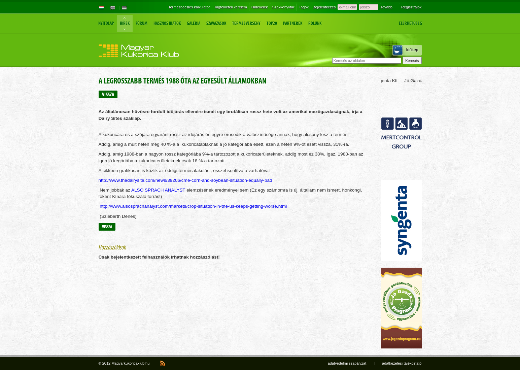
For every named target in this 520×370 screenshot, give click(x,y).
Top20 (272, 23)
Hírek (125, 23)
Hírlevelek (259, 7)
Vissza (108, 94)
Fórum (141, 23)
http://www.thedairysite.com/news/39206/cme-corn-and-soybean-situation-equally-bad (185, 180)
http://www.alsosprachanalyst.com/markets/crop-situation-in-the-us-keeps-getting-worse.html (193, 206)
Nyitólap (106, 23)
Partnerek (292, 23)
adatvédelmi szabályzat (347, 363)
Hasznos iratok (167, 23)
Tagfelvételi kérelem (230, 7)
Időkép (412, 49)
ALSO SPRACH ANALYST (158, 190)
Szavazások (216, 23)
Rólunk (314, 23)
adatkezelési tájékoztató (401, 363)
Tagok (304, 7)
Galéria (193, 23)
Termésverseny (246, 23)
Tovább (386, 7)
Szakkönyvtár (283, 7)
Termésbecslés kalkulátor (189, 7)
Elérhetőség (410, 23)
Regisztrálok (411, 7)
